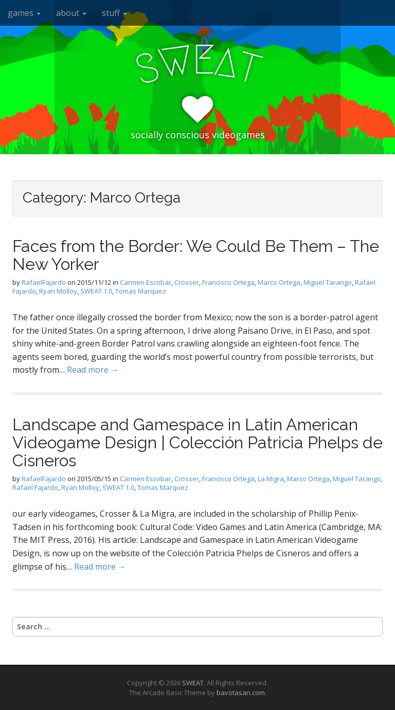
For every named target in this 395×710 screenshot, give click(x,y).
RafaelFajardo (44, 282)
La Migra (271, 478)
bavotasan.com (241, 692)
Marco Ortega (279, 282)
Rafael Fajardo (35, 487)
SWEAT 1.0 (96, 291)
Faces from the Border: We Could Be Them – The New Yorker (195, 255)
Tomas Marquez (140, 291)
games (24, 13)
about (71, 13)
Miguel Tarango (327, 282)
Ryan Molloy (58, 291)
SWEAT (193, 682)
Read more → (93, 369)
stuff (114, 13)
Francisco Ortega (228, 282)
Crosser (186, 282)
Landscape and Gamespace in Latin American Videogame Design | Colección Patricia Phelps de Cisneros (197, 442)
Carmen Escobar (145, 282)
